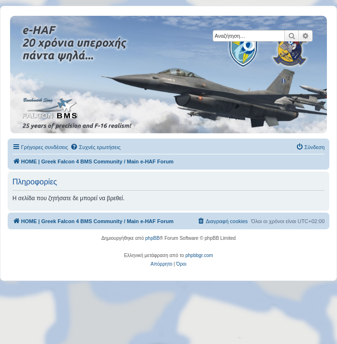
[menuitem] (95, 147)
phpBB (152, 238)
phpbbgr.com (199, 255)
